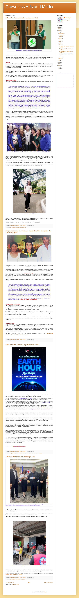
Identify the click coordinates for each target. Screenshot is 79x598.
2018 (59, 67)
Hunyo (60, 39)
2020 (59, 63)
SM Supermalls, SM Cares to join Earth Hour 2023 (22, 345)
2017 (59, 68)
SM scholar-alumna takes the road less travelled (21, 18)
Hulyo (60, 38)
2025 (59, 28)
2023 (59, 32)
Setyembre (61, 35)
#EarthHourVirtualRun (21, 453)
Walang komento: (23, 225)
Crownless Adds (68, 17)
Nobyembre (61, 33)
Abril (60, 43)
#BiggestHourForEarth (14, 453)
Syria (24, 579)
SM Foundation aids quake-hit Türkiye (16, 579)
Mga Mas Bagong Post (10, 582)
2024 (59, 30)
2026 (59, 27)
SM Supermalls (39, 453)
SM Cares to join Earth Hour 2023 (31, 453)
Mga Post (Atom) (15, 584)
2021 (59, 62)
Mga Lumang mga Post (48, 582)
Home (29, 582)
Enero (60, 58)
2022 (59, 60)
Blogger (45, 591)
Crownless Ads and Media (29, 6)
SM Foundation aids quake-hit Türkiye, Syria (20, 457)
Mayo (60, 41)
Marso (60, 44)
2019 (59, 65)
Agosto (60, 36)
